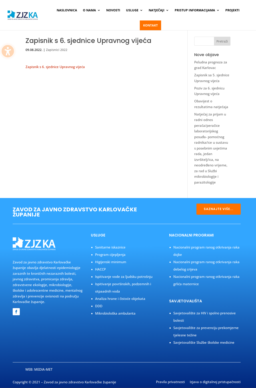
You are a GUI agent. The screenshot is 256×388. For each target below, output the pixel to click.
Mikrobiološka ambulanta (115, 313)
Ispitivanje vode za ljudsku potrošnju (123, 276)
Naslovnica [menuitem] (67, 10)
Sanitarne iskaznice (110, 247)
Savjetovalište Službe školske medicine (203, 342)
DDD (98, 306)
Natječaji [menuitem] (156, 10)
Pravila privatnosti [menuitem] (170, 382)
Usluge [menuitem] (132, 10)
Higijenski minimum (110, 262)
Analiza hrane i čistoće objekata (120, 298)
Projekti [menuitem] (232, 10)
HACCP (100, 269)
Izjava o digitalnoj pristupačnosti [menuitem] (215, 382)
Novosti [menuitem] (113, 10)
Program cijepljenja (110, 254)
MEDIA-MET (43, 369)
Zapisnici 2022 (56, 50)
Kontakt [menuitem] (150, 25)
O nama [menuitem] (89, 10)
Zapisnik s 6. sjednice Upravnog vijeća (55, 67)
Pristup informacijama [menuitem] (195, 10)
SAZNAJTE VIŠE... (218, 209)
